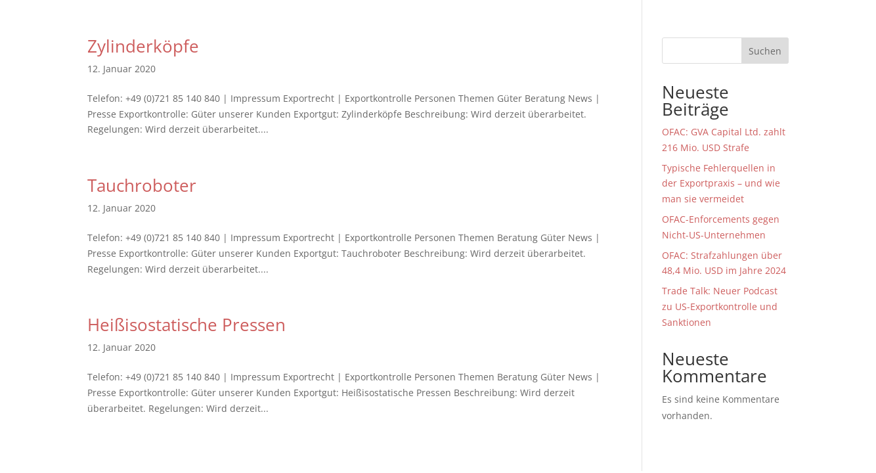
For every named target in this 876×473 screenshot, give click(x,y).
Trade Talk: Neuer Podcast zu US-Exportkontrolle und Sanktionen (719, 306)
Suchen (765, 51)
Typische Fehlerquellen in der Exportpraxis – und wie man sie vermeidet (721, 184)
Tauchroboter (141, 185)
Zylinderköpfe (143, 46)
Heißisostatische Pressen (186, 324)
